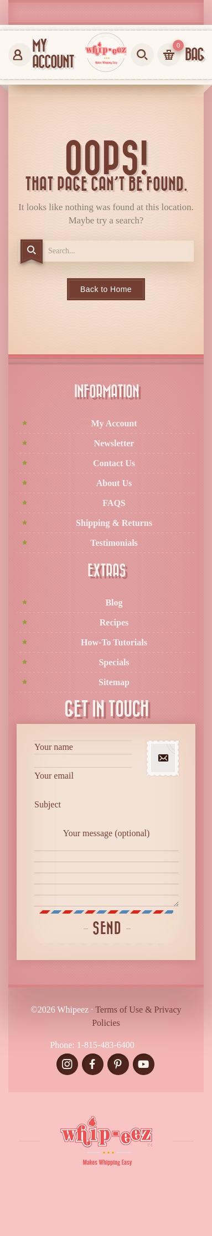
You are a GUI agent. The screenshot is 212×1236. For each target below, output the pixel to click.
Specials (114, 662)
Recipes (114, 622)
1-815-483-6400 (106, 1045)
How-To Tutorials (114, 642)
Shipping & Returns (114, 523)
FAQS (113, 503)
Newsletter (114, 443)
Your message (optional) (106, 867)
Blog (113, 602)
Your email (83, 783)
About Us (114, 483)
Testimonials (114, 542)
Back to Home (106, 289)
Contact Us (114, 463)
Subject (83, 812)
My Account (114, 423)
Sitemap (114, 682)
